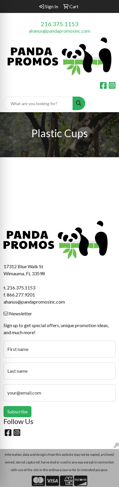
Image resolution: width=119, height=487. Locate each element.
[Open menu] (107, 103)
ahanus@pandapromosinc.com (59, 31)
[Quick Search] (38, 103)
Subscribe (17, 411)
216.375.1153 (59, 23)
